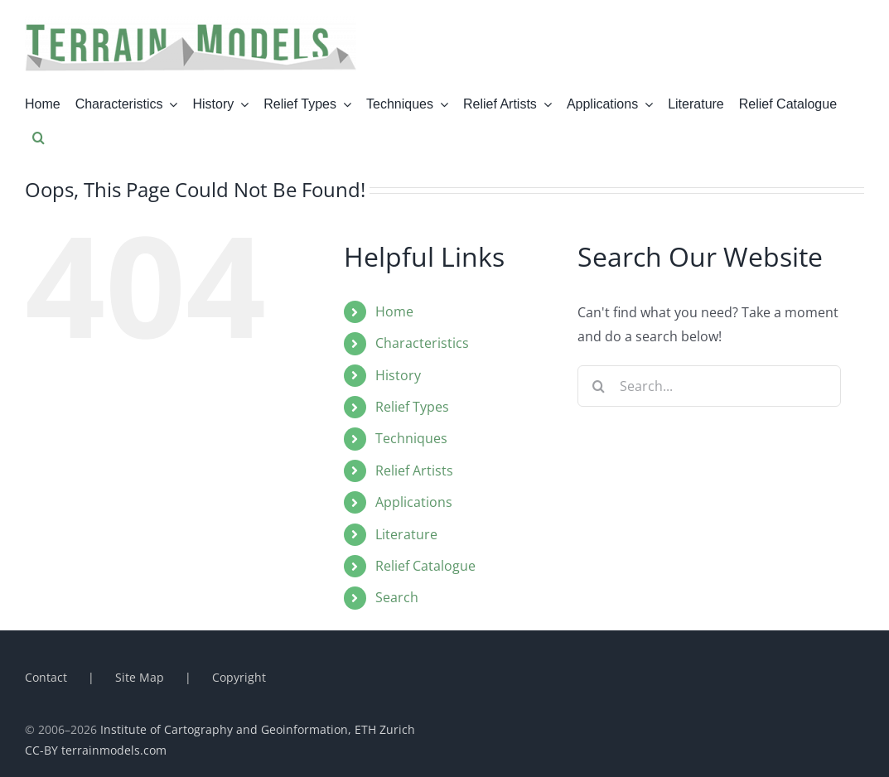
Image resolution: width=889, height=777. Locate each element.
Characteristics (422, 343)
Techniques (411, 438)
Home (394, 311)
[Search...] (709, 386)
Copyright (239, 677)
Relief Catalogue (425, 566)
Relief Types (412, 407)
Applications (413, 502)
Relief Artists (414, 470)
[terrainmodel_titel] (190, 23)
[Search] (598, 386)
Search (396, 597)
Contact (46, 677)
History (398, 375)
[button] (38, 137)
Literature (406, 534)
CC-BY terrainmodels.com (96, 750)
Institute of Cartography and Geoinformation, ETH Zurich (257, 729)
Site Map (139, 677)
